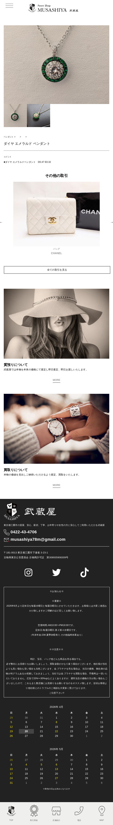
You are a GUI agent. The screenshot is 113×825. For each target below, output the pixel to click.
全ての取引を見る (57, 269)
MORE (56, 380)
